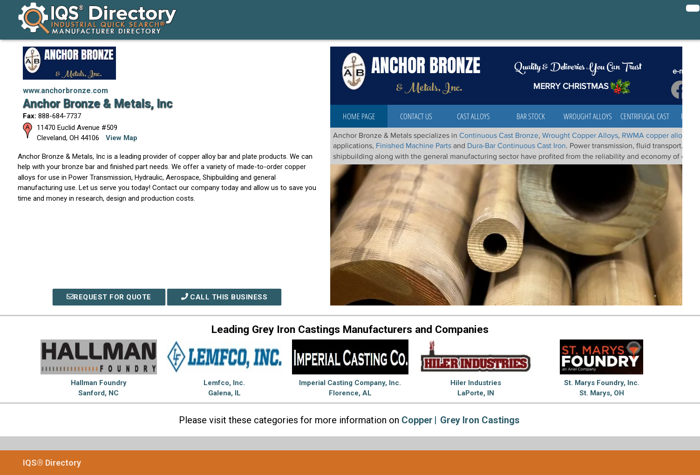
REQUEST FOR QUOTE (109, 297)
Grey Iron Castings (480, 420)
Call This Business (224, 297)
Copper (417, 420)
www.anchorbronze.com (65, 90)
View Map (121, 138)
